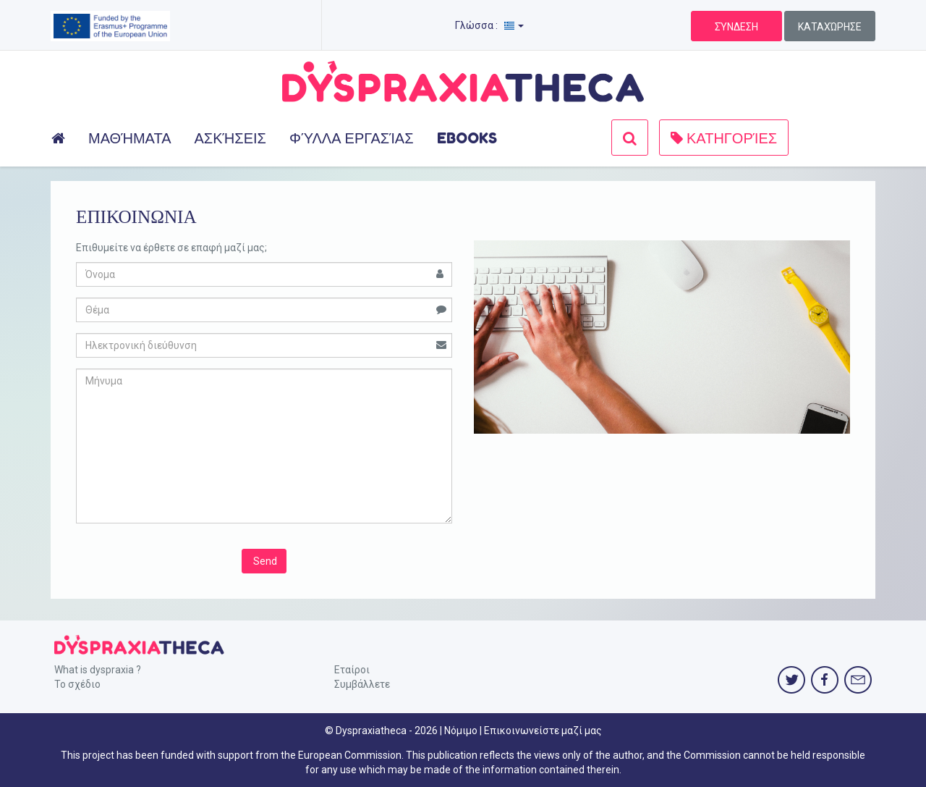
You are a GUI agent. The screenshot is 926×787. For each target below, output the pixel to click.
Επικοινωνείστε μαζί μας (543, 730)
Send (264, 561)
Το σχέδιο (77, 684)
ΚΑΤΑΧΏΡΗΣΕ (830, 27)
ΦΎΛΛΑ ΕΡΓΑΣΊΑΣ (351, 138)
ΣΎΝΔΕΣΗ (736, 27)
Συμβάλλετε (362, 684)
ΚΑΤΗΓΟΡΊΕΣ (724, 138)
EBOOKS (467, 138)
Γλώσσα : (489, 25)
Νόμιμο (460, 730)
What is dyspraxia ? (97, 670)
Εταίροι (352, 670)
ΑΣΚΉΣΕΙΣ (230, 138)
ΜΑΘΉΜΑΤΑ (129, 138)
